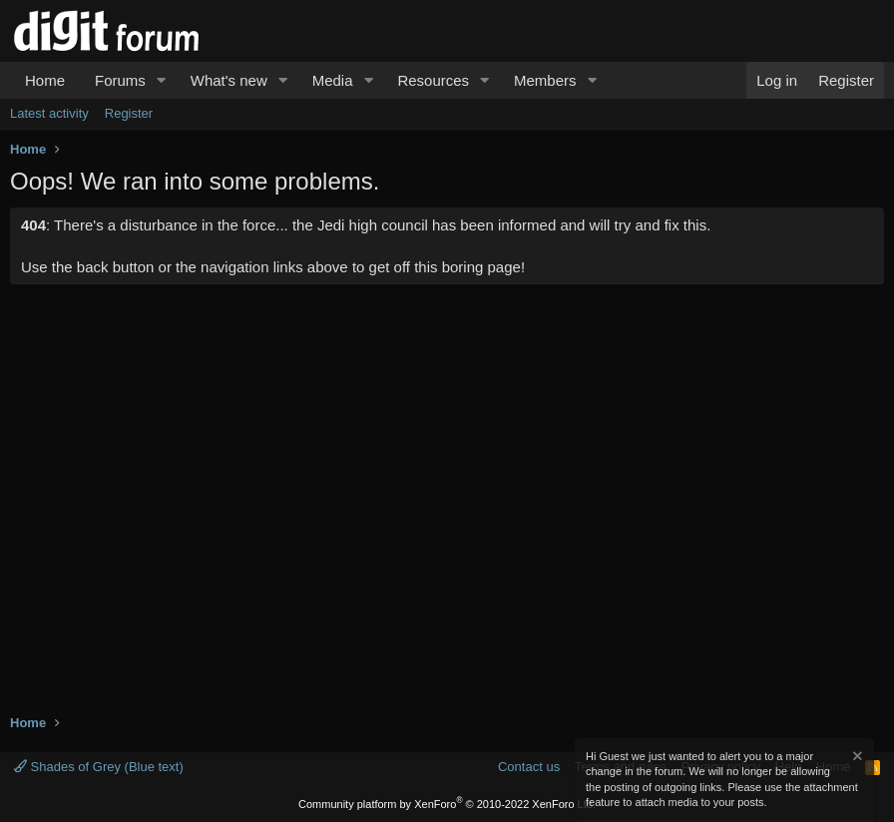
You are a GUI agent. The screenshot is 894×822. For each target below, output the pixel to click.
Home (45, 80)
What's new (229, 80)
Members (545, 80)
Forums (120, 80)
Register (129, 113)
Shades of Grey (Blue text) (99, 766)
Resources (433, 80)
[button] (162, 80)
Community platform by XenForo (447, 804)
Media (332, 80)
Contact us (529, 766)
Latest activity (49, 113)
